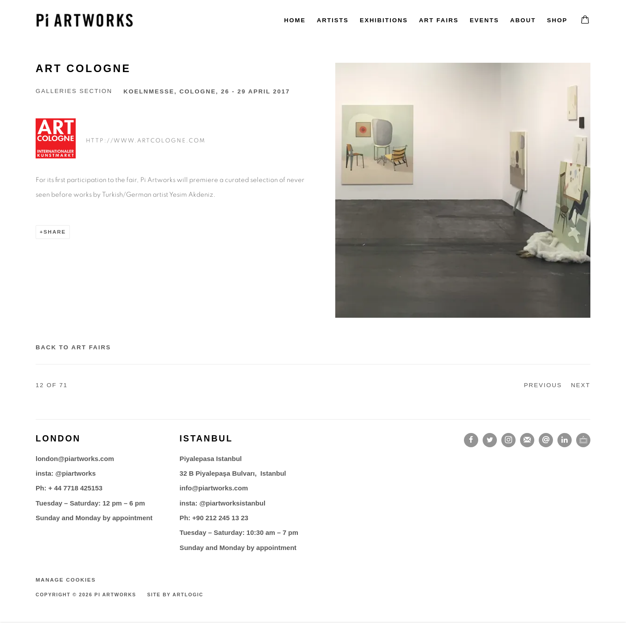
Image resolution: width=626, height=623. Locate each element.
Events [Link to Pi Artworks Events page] (484, 20)
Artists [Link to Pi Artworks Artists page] (333, 20)
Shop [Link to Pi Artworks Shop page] (557, 20)
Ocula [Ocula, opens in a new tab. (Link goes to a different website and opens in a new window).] (583, 440)
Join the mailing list (527, 440)
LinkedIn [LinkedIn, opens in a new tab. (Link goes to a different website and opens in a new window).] (564, 440)
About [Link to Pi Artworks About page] (523, 20)
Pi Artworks (85, 20)
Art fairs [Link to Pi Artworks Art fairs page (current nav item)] (439, 20)
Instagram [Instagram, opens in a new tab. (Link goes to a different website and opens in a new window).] (508, 440)
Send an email (546, 440)
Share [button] (55, 232)
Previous (543, 385)
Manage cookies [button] (66, 580)
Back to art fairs (73, 347)
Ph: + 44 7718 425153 (69, 488)
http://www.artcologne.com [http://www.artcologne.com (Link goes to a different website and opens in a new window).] (146, 141)
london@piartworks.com (75, 458)
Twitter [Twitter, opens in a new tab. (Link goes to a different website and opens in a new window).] (490, 440)
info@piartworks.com (213, 488)
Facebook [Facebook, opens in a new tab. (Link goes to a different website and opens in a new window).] (471, 440)
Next (580, 385)
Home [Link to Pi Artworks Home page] (294, 20)
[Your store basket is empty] (585, 20)
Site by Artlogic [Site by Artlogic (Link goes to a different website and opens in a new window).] (175, 594)
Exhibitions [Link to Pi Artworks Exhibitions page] (384, 20)
